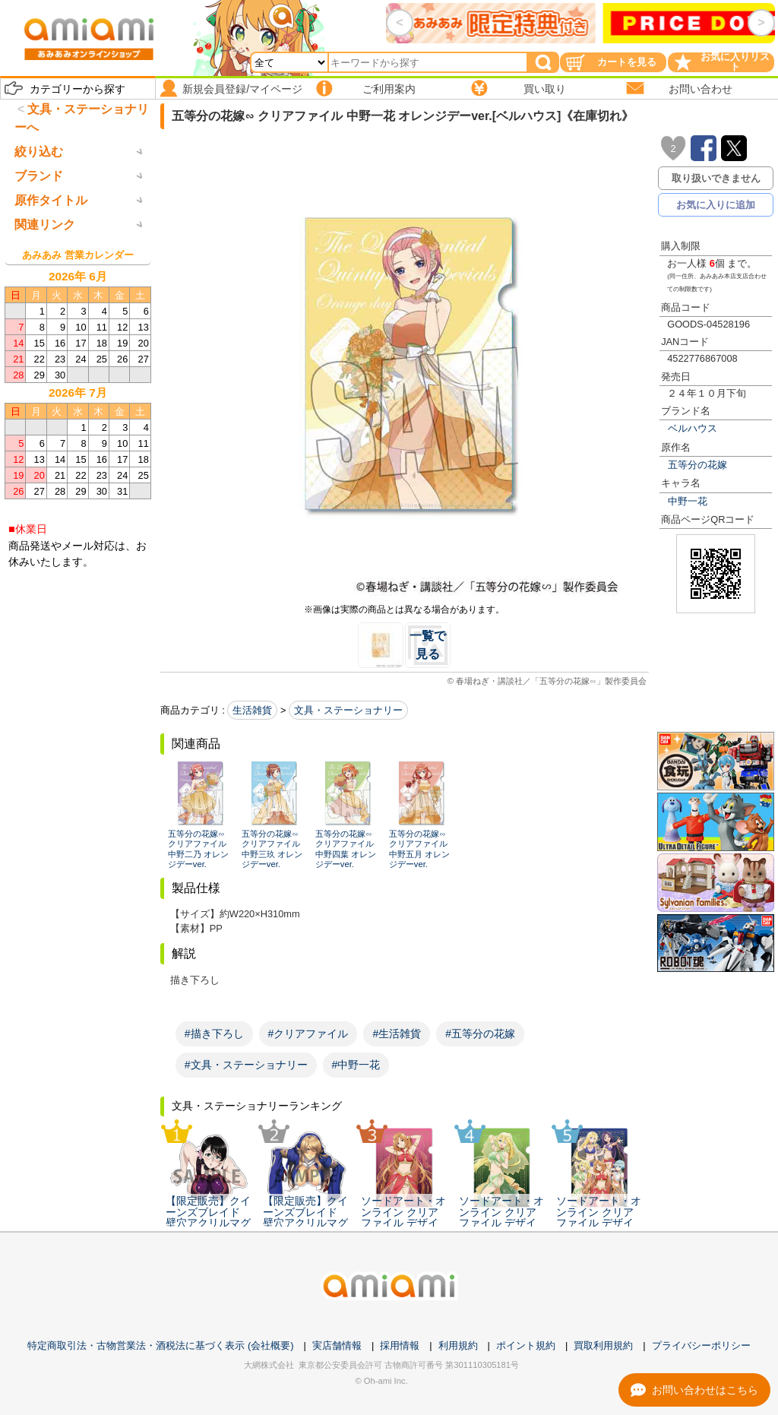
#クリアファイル (308, 1033)
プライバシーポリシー (701, 1345)
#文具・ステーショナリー (246, 1065)
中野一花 (687, 501)
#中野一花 (356, 1065)
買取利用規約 (603, 1345)
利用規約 (458, 1345)
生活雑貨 (252, 710)
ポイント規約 (525, 1345)
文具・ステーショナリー (348, 710)
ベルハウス (692, 428)
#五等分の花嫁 (480, 1033)
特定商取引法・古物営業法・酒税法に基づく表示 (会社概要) (160, 1345)
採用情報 (399, 1345)
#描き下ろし (214, 1033)
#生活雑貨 (396, 1033)
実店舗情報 (337, 1345)
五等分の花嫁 (697, 464)
